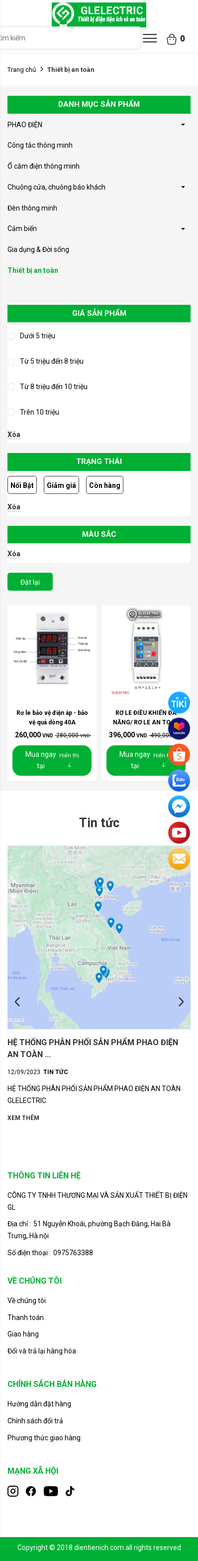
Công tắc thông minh (40, 145)
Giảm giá (61, 485)
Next (181, 1002)
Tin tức (55, 1072)
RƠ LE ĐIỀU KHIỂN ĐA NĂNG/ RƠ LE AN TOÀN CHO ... (146, 722)
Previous (17, 1002)
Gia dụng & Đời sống (38, 249)
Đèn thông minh (32, 208)
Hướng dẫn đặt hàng (39, 1404)
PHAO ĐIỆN (24, 125)
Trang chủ (21, 69)
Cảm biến (22, 228)
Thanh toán (25, 1318)
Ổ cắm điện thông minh (43, 166)
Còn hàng (104, 485)
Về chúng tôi (26, 1301)
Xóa (13, 435)
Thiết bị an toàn (32, 270)
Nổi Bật (22, 485)
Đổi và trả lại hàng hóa (41, 1351)
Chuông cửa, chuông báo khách (56, 187)
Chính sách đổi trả (35, 1421)
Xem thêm (23, 1118)
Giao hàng (23, 1334)
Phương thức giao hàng (44, 1438)
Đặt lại (30, 582)
